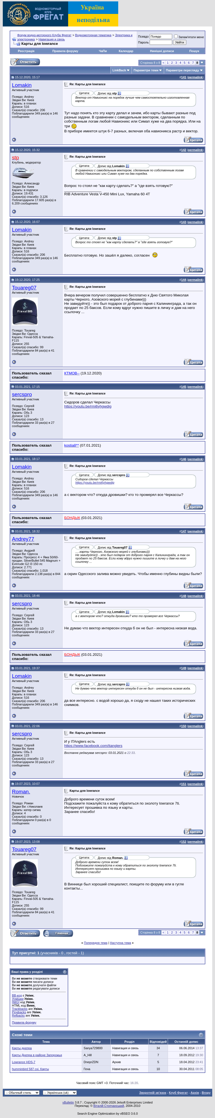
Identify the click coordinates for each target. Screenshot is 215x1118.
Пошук (194, 51)
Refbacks (18, 1015)
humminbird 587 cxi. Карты (30, 1069)
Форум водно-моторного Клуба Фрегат (44, 35)
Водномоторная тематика (93, 35)
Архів (195, 1092)
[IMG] (15, 1002)
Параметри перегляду (182, 70)
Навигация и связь (51, 39)
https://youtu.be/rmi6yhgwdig (88, 406)
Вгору (206, 1092)
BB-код (17, 995)
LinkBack (119, 70)
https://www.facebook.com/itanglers (93, 746)
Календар (126, 51)
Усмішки (18, 998)
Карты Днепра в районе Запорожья (37, 1055)
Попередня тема (95, 942)
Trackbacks (20, 1008)
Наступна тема (120, 942)
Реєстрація (26, 51)
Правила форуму (65, 51)
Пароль (143, 42)
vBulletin (68, 1102)
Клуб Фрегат (178, 1092)
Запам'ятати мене (189, 37)
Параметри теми (146, 70)
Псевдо (143, 36)
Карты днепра (22, 1048)
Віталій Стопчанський (108, 1105)
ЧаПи (103, 51)
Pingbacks (19, 1012)
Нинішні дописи (162, 51)
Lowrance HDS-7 (23, 1062)
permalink (195, 77)
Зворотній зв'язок (152, 1092)
